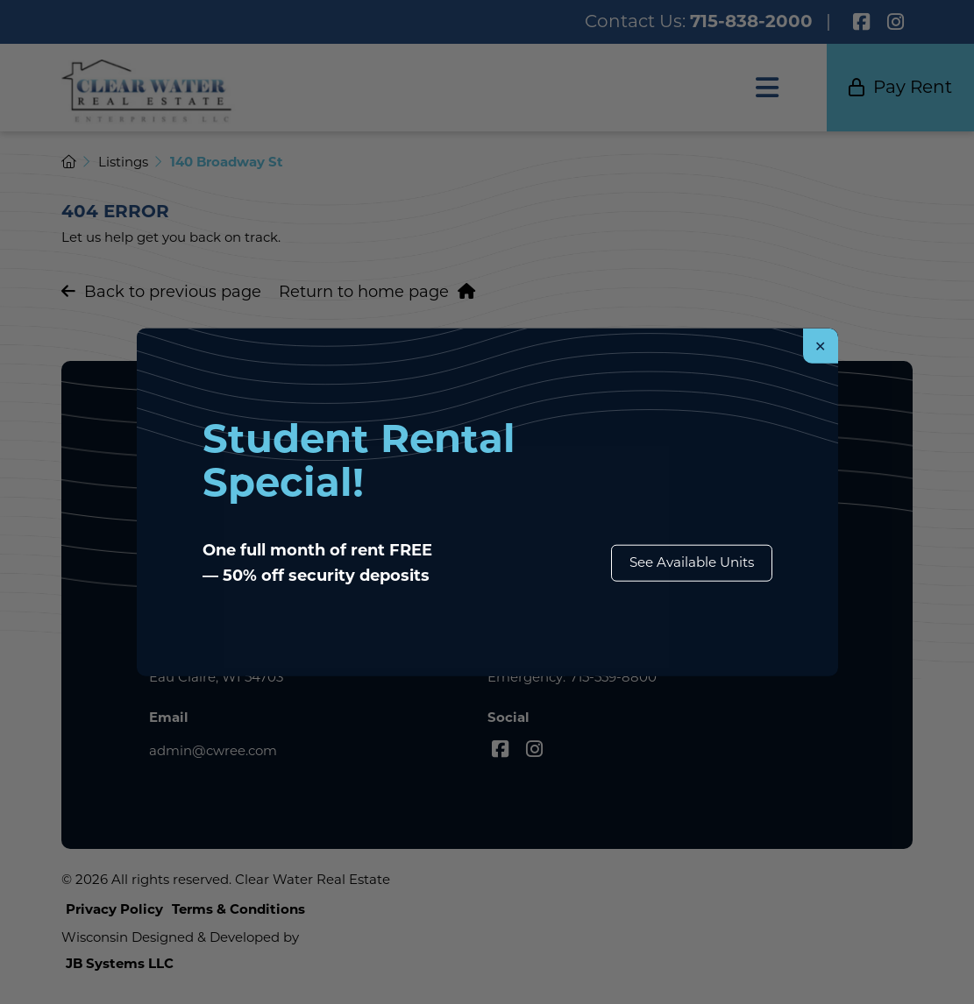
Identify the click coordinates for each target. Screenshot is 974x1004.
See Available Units (691, 562)
